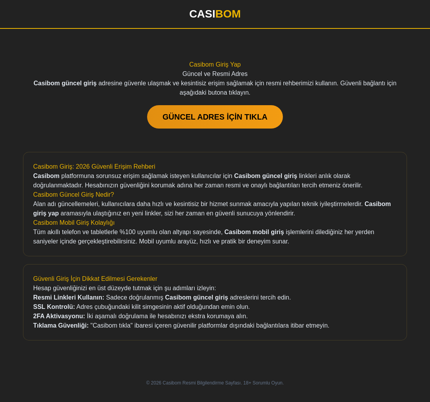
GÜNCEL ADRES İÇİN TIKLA (215, 117)
